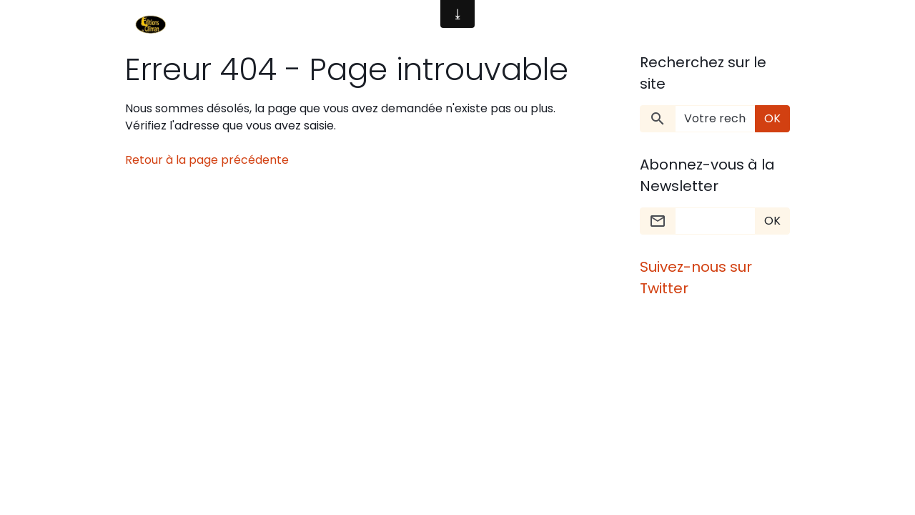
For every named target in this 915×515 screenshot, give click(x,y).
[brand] (153, 25)
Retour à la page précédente (207, 160)
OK (772, 118)
